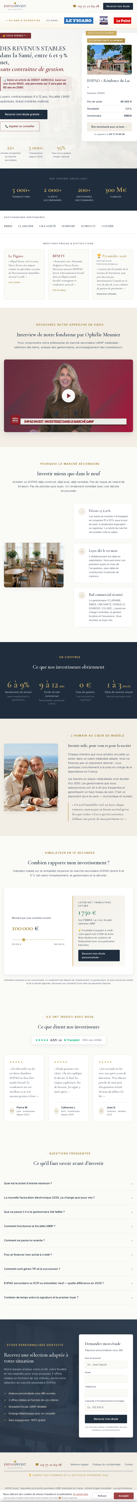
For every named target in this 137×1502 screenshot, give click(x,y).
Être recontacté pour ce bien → (109, 126)
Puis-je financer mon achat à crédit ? (28, 1254)
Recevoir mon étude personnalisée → (93, 955)
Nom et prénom (93, 1358)
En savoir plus (80, 1494)
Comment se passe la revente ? (24, 1240)
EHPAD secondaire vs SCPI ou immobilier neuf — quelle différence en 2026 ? (54, 1283)
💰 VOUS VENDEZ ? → (15, 35)
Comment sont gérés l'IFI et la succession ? (32, 1269)
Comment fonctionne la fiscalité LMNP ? (29, 1226)
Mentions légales (80, 1464)
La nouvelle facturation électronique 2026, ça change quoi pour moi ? (49, 1197)
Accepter (124, 1496)
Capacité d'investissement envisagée (104, 1401)
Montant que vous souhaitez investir (31, 918)
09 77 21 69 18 (88, 6)
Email (87, 1372)
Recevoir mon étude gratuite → (23, 114)
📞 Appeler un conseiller (19, 126)
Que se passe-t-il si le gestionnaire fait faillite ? (34, 1211)
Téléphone (90, 1386)
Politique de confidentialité (107, 1464)
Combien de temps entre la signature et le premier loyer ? (41, 1297)
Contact (129, 1464)
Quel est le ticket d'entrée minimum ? (28, 1183)
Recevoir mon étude (118, 6)
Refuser (102, 1496)
